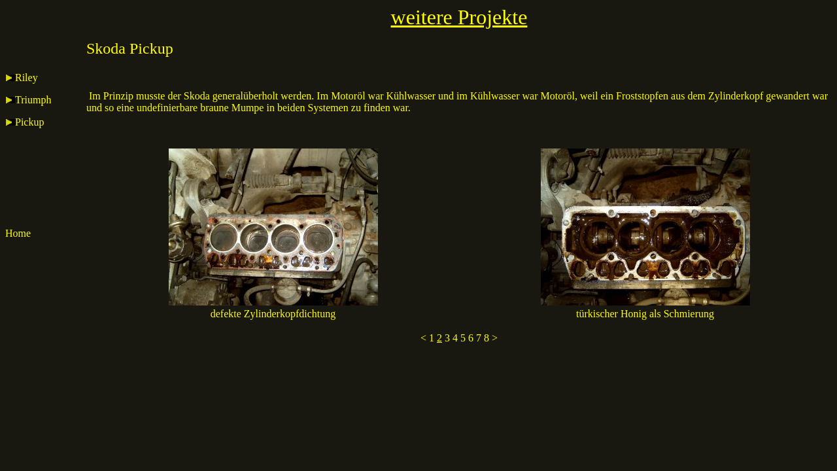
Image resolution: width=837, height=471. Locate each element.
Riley (21, 77)
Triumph (28, 99)
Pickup (24, 122)
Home (18, 233)
